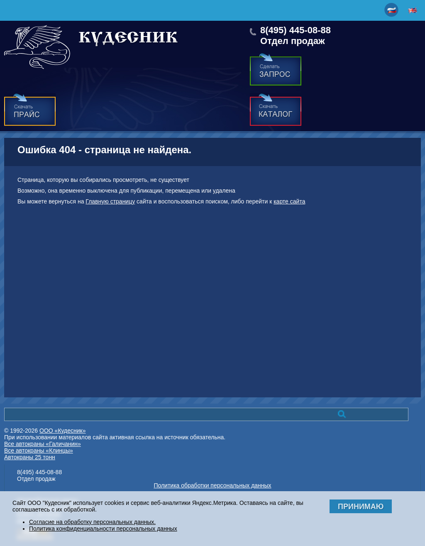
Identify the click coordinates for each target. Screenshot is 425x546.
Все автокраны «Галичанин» (42, 444)
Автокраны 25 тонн (29, 457)
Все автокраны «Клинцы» (38, 450)
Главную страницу (110, 201)
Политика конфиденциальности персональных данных (103, 528)
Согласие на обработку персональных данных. (92, 522)
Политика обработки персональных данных (212, 485)
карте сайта (289, 201)
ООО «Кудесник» (62, 430)
